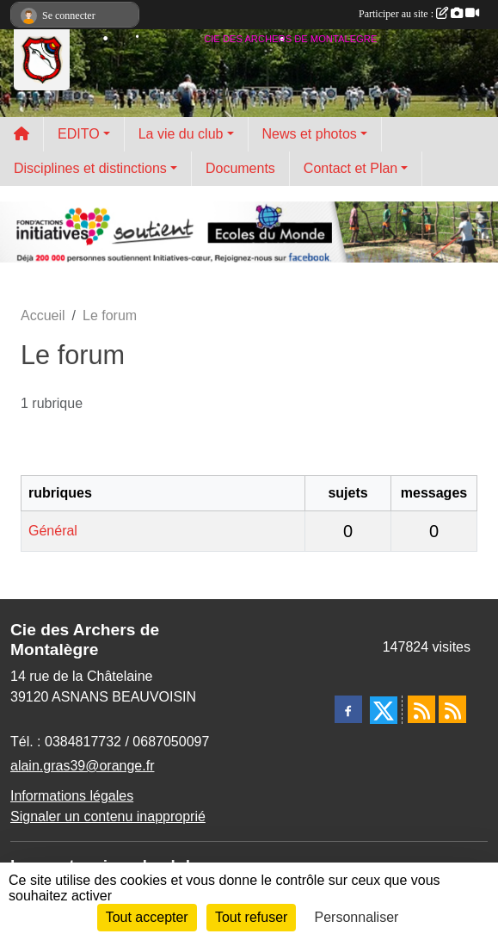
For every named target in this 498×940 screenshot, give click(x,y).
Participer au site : (419, 14)
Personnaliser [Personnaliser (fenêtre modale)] (357, 917)
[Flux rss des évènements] (452, 709)
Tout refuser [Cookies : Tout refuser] (251, 917)
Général (52, 530)
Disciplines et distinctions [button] (90, 168)
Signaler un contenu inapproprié (108, 816)
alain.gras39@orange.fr (82, 765)
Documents (240, 168)
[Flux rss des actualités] (421, 709)
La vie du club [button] (181, 134)
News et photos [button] (309, 134)
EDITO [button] (79, 134)
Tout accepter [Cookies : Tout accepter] (147, 917)
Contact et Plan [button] (350, 168)
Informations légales (71, 795)
